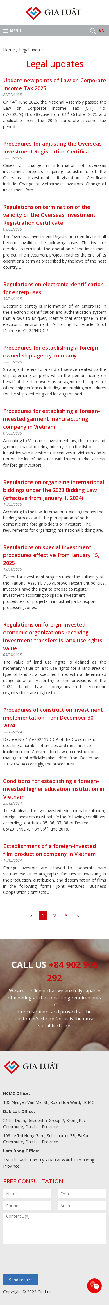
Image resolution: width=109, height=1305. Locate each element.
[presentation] (47, 1259)
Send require (21, 1280)
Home (9, 50)
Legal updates (32, 50)
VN (102, 30)
